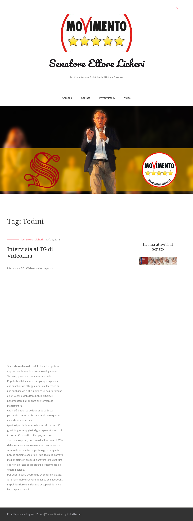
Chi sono (67, 97)
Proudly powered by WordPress (25, 514)
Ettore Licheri (34, 239)
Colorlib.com (74, 514)
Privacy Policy (107, 97)
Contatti (85, 97)
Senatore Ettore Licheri (96, 63)
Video (127, 97)
